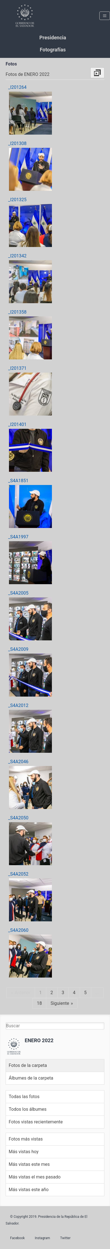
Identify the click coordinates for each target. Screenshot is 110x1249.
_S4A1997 (18, 537)
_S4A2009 (18, 649)
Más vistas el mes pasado (35, 1177)
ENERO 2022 (39, 1040)
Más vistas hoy (23, 1151)
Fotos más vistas (26, 1139)
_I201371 (17, 368)
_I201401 (17, 424)
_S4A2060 (18, 930)
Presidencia (52, 37)
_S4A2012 (18, 705)
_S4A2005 (18, 593)
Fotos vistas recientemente (36, 1122)
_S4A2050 (18, 817)
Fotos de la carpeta (28, 1065)
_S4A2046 (18, 761)
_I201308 (17, 143)
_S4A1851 (18, 480)
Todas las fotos (24, 1096)
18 (39, 1003)
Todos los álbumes (28, 1109)
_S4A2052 (18, 874)
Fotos (11, 64)
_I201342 (17, 256)
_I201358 (17, 312)
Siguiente (60, 1003)
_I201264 (17, 87)
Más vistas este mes (29, 1164)
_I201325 (17, 199)
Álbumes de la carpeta (31, 1078)
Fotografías (53, 50)
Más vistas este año (29, 1189)
